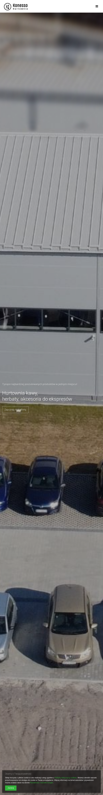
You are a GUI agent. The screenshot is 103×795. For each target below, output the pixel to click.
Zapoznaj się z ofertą (15, 409)
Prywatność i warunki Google (41, 783)
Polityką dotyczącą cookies (66, 778)
